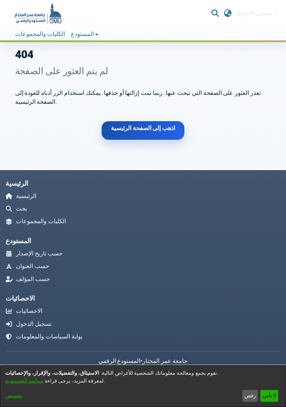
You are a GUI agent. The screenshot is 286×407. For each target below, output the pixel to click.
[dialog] (143, 386)
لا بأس (269, 395)
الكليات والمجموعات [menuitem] (40, 33)
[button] (37, 13)
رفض (250, 395)
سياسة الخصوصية (24, 381)
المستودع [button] (82, 33)
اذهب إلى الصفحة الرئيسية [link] (143, 128)
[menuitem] (84, 34)
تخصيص (13, 395)
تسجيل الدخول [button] (254, 13)
